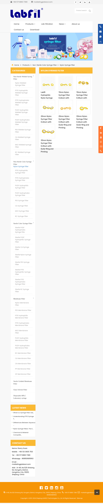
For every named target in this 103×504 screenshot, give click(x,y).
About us (76, 24)
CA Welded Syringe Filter (22, 138)
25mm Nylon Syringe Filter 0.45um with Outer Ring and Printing (65, 122)
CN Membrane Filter (23, 363)
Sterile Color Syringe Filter (22, 223)
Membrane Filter (19, 299)
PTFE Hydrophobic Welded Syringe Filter (22, 102)
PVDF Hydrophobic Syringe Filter (22, 194)
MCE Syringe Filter (22, 211)
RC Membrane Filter (23, 353)
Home (16, 24)
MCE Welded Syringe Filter (23, 146)
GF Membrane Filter (23, 374)
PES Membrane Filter (23, 310)
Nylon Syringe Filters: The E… (23, 429)
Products (30, 24)
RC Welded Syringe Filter (22, 153)
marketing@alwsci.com (43, 2)
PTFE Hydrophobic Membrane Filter (22, 324)
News (62, 24)
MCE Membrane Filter (21, 331)
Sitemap (79, 498)
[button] (34, 24)
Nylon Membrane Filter (22, 304)
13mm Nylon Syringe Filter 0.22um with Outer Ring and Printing (65, 98)
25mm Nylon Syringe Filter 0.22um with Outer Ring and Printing (47, 122)
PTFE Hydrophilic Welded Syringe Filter (21, 92)
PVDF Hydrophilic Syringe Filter (22, 186)
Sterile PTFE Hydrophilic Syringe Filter (22, 272)
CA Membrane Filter (23, 358)
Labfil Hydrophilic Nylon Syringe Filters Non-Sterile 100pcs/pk (47, 99)
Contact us (19, 29)
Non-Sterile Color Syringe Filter (45, 65)
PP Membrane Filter (22, 369)
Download (34, 29)
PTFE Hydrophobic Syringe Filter (22, 179)
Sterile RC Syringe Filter (22, 290)
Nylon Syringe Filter (67, 65)
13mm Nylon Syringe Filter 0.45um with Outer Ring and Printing (82, 98)
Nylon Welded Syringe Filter (20, 84)
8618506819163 (27, 458)
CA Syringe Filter (21, 206)
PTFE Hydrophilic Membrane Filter (21, 316)
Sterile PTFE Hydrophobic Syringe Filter (20, 281)
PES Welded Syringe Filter (23, 131)
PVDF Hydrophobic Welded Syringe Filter (22, 122)
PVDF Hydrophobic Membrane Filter (22, 346)
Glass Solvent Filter (20, 390)
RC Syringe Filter (21, 216)
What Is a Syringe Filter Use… (23, 413)
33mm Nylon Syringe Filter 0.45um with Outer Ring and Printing (47, 146)
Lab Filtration (47, 24)
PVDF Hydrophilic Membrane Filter (22, 339)
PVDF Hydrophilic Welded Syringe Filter (22, 112)
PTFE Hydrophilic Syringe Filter (21, 171)
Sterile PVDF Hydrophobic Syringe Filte (20, 229)
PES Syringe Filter (21, 200)
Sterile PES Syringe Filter (22, 263)
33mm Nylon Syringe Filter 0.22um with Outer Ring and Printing (82, 122)
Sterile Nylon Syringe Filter (23, 256)
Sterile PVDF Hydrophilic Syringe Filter (22, 239)
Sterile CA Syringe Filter (22, 248)
